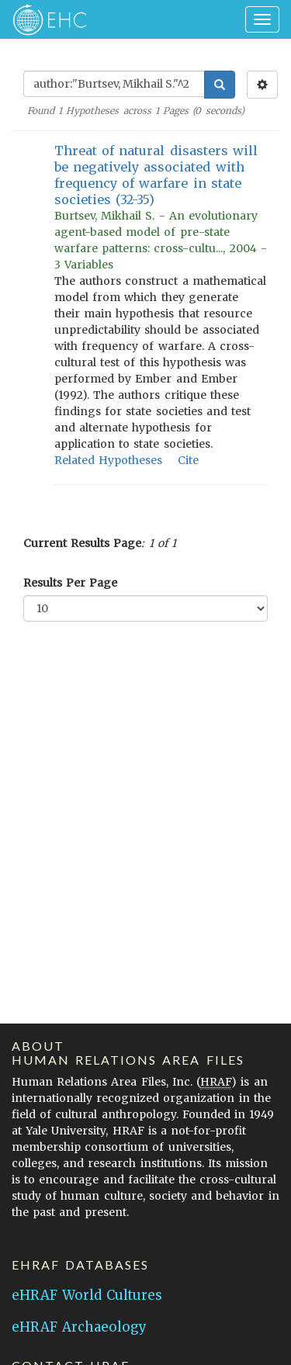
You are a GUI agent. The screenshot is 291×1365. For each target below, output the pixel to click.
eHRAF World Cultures (87, 1295)
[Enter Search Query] (114, 84)
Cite (188, 460)
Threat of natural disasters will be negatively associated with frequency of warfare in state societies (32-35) (156, 175)
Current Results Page (82, 543)
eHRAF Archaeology (79, 1327)
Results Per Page (70, 583)
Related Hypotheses (108, 460)
